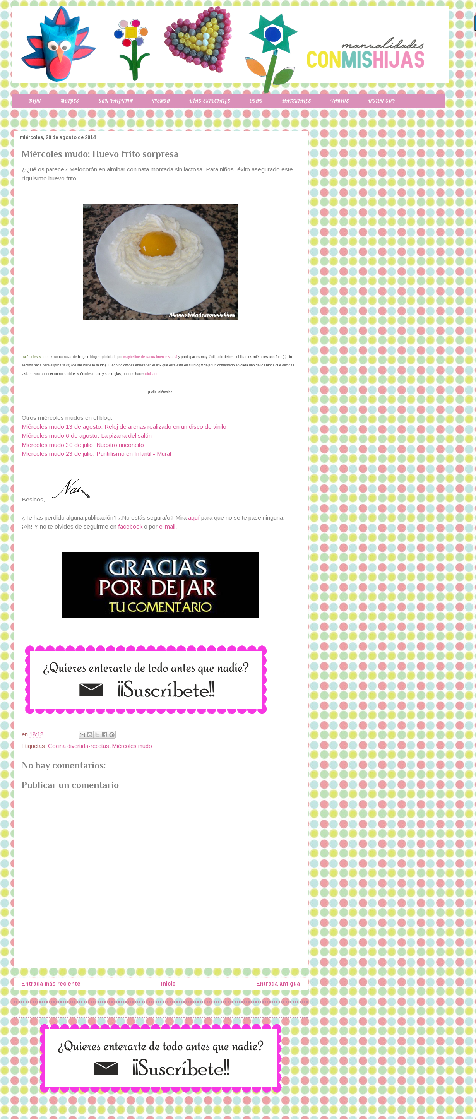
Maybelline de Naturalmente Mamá (150, 357)
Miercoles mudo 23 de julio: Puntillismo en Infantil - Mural (96, 453)
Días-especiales (209, 101)
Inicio (168, 983)
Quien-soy (381, 101)
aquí (194, 517)
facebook (130, 526)
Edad (256, 101)
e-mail (167, 526)
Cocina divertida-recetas (78, 746)
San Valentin (115, 101)
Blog (35, 101)
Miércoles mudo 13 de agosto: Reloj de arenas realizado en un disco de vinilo (124, 426)
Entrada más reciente (50, 983)
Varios (339, 101)
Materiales (296, 101)
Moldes (69, 101)
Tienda (161, 101)
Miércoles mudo (132, 746)
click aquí (152, 374)
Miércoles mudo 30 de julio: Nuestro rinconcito (83, 444)
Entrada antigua (278, 983)
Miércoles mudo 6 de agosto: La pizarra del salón (87, 435)
